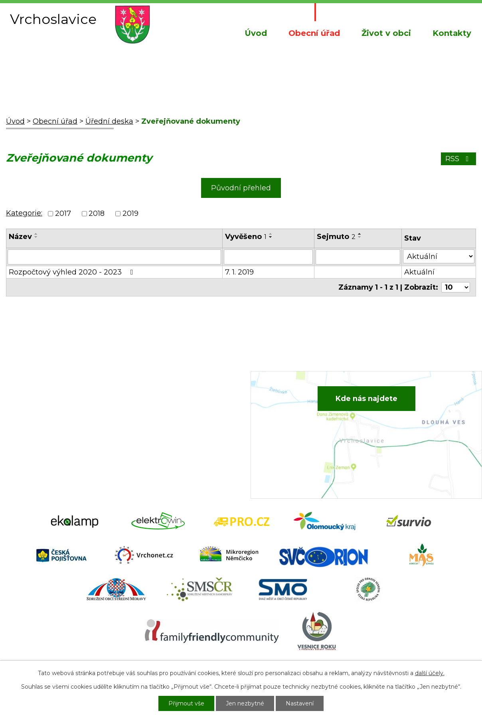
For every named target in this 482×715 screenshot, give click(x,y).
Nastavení (300, 703)
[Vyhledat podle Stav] (438, 256)
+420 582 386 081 (169, 403)
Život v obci (386, 33)
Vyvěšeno (246, 236)
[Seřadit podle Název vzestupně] (36, 233)
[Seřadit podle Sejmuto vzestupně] (360, 233)
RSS (458, 158)
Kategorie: (24, 213)
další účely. (429, 673)
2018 (97, 213)
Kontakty (452, 33)
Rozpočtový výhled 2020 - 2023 (72, 272)
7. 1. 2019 (239, 272)
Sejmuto (336, 236)
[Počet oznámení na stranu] (455, 287)
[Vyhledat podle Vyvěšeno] (268, 257)
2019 (130, 213)
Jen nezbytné (245, 703)
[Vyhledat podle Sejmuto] (358, 257)
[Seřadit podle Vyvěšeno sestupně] (271, 237)
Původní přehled (241, 188)
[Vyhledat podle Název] (114, 257)
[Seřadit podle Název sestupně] (36, 237)
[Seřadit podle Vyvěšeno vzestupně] (271, 233)
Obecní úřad (314, 33)
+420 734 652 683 (170, 415)
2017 (63, 213)
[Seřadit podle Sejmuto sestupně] (360, 237)
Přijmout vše (186, 703)
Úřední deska (109, 121)
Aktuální (419, 272)
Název (20, 236)
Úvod (256, 33)
